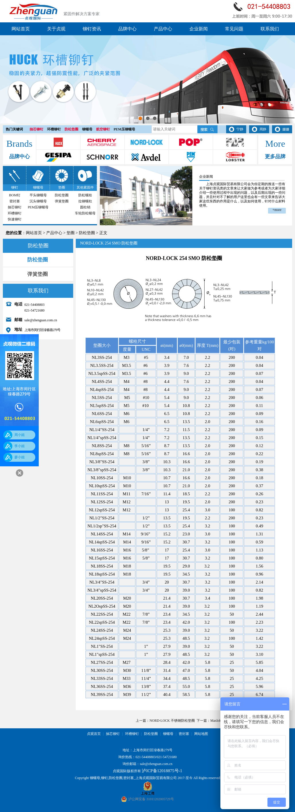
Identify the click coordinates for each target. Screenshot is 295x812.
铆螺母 (87, 129)
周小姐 (19, 435)
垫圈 (61, 187)
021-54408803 (145, 757)
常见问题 (234, 28)
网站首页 (20, 28)
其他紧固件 (85, 187)
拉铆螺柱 (85, 201)
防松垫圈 (71, 129)
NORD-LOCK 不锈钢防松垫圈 (172, 721)
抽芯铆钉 (36, 129)
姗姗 (285, 129)
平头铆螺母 (38, 195)
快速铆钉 (15, 219)
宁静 (239, 129)
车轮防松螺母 (85, 213)
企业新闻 (198, 28)
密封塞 (14, 201)
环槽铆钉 (54, 129)
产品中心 (163, 28)
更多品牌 (275, 156)
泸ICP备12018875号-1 (162, 770)
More (275, 143)
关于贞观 (56, 28)
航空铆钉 (103, 129)
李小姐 (19, 446)
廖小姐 (19, 457)
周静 (262, 129)
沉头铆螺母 (38, 201)
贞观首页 (94, 734)
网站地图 (201, 734)
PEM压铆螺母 (124, 129)
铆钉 (14, 187)
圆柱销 (85, 207)
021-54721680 (167, 757)
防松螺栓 (85, 195)
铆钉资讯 (92, 28)
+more (276, 210)
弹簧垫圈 (62, 201)
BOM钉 (14, 195)
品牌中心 (127, 28)
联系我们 (270, 28)
